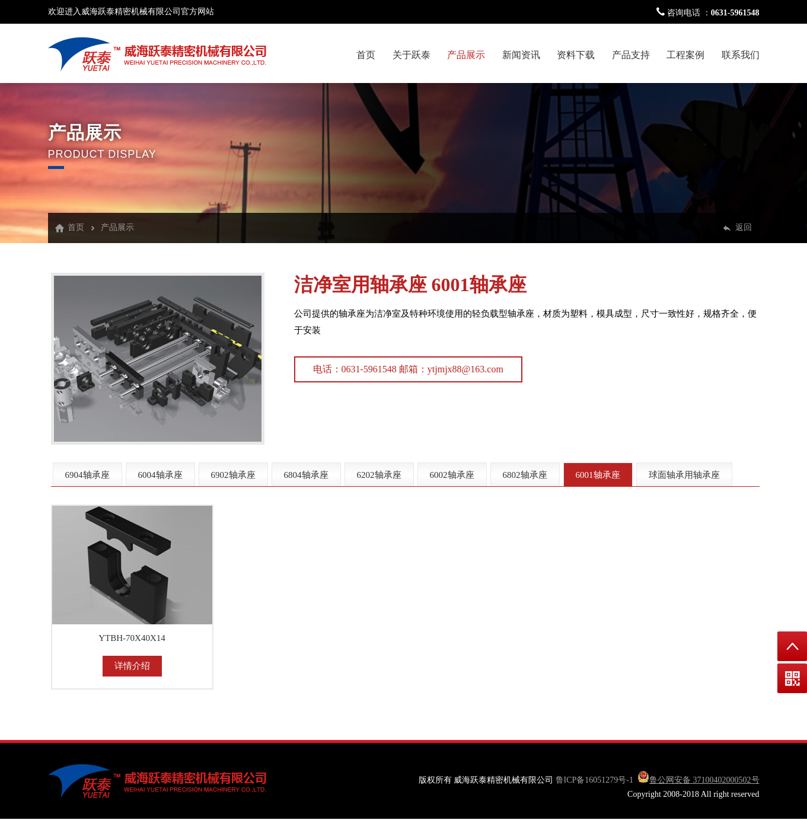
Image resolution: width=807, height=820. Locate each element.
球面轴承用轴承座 (684, 475)
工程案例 (685, 55)
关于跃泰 (411, 55)
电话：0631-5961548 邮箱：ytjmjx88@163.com (408, 369)
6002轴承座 (452, 475)
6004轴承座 (160, 475)
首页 (365, 55)
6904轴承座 (87, 475)
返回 (743, 227)
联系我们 (741, 55)
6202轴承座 (379, 475)
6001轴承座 (479, 284)
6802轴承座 (525, 475)
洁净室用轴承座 (360, 284)
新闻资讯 (521, 55)
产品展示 (466, 55)
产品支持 (631, 55)
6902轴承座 (233, 475)
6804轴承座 (306, 475)
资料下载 (576, 55)
